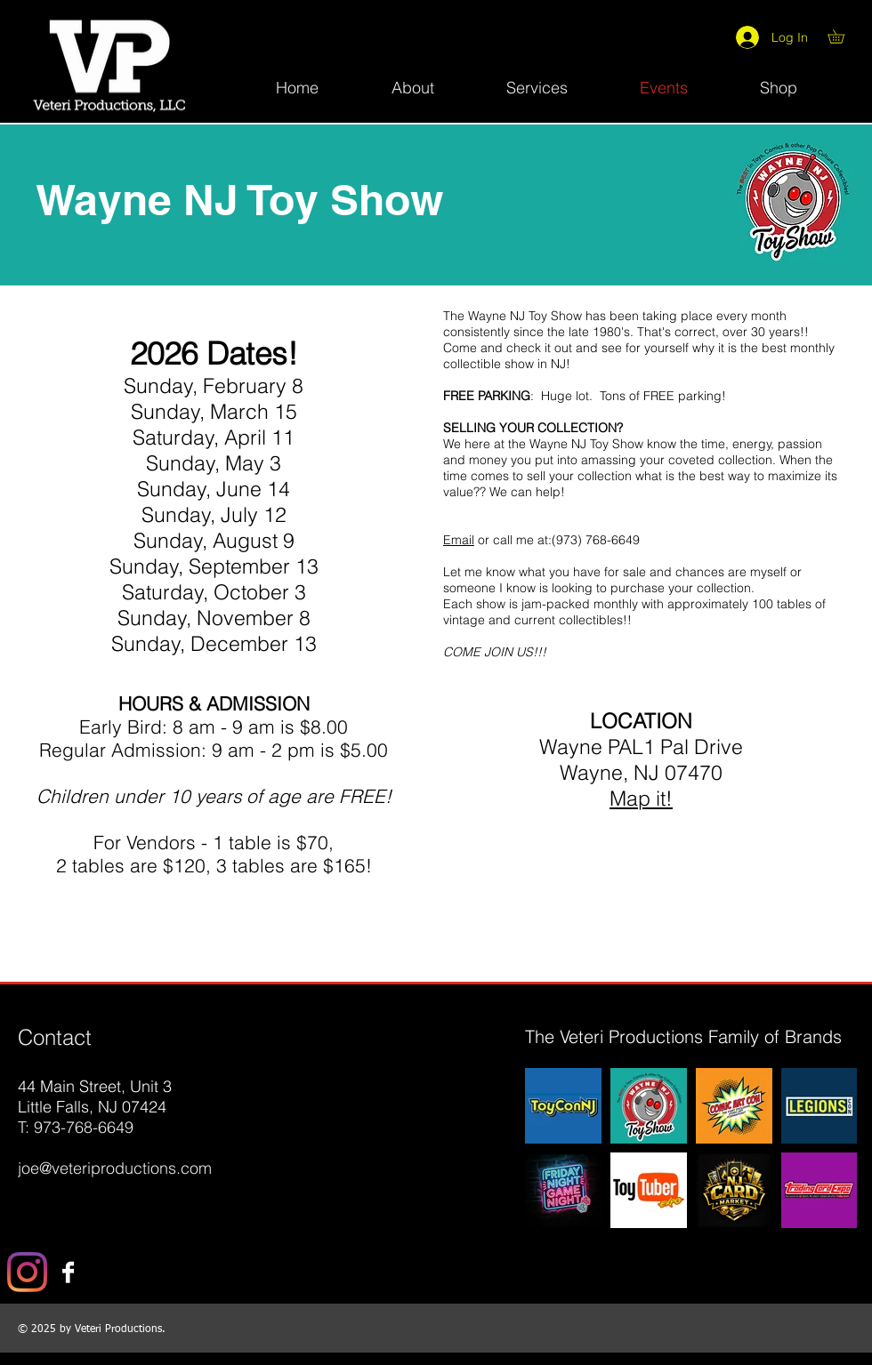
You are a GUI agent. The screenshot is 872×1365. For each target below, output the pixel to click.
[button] (843, 36)
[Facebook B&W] (68, 1272)
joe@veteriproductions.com (115, 1168)
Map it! (641, 798)
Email (458, 540)
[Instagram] (27, 1272)
